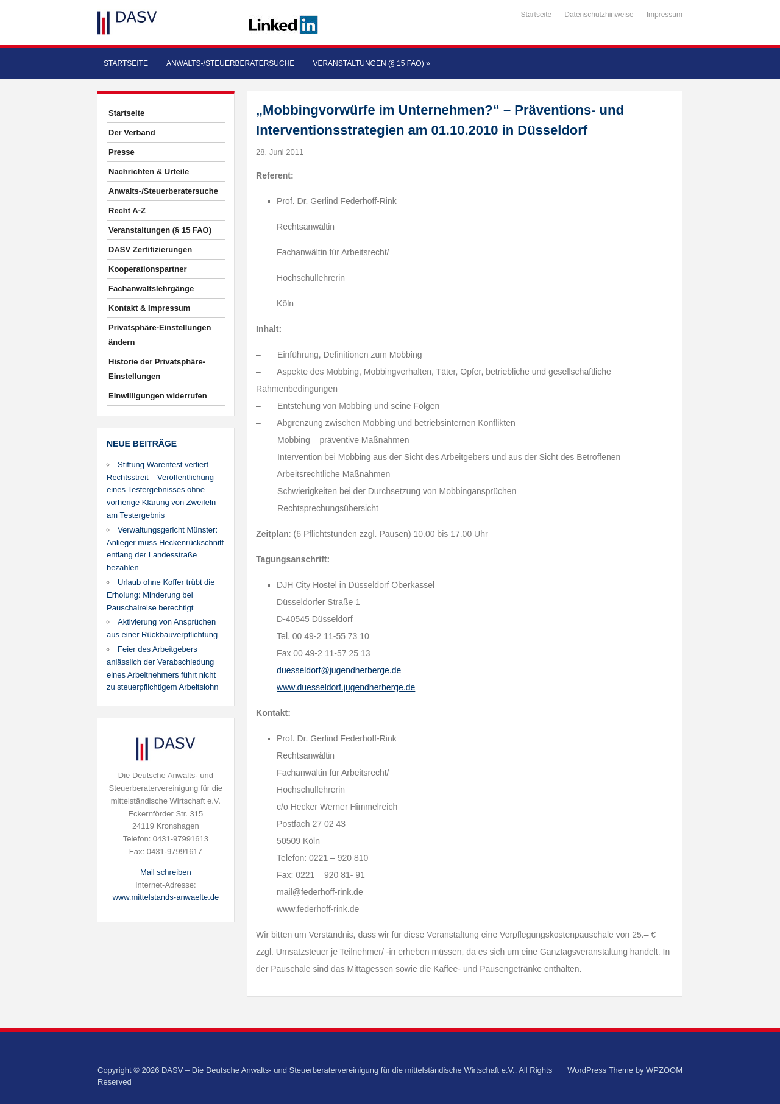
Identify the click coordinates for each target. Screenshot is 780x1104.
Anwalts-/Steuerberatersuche (230, 63)
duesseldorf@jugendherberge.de (339, 670)
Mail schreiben (165, 872)
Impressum (664, 14)
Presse (121, 152)
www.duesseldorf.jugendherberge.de (346, 687)
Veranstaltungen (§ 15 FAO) (371, 63)
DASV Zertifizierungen (150, 249)
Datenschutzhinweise (598, 14)
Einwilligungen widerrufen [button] (157, 395)
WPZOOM (664, 1070)
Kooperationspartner (147, 269)
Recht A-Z (127, 210)
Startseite (536, 14)
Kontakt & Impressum (149, 308)
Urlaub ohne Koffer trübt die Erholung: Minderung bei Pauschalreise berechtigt (160, 595)
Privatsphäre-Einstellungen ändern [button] (159, 335)
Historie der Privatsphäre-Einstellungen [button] (156, 369)
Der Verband (131, 132)
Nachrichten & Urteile (148, 171)
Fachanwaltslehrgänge (151, 288)
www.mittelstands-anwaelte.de (165, 897)
